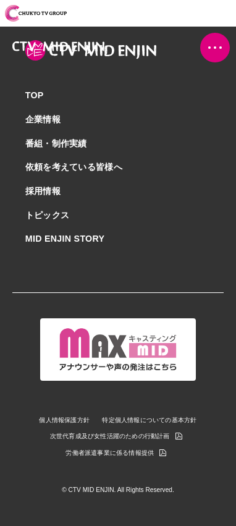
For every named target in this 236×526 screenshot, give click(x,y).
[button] (215, 47)
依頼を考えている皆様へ (73, 167)
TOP (34, 95)
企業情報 (43, 119)
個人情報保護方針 (64, 420)
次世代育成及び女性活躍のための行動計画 (110, 436)
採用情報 (43, 191)
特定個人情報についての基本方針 (149, 420)
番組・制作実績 (56, 143)
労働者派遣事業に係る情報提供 (109, 453)
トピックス (47, 215)
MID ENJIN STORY (65, 238)
